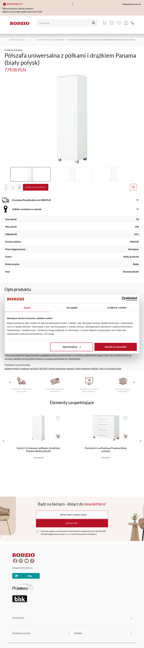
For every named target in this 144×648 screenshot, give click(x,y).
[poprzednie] (3, 441)
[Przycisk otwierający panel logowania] (126, 23)
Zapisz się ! (72, 523)
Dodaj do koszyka (36, 187)
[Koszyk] (104, 23)
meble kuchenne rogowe (61, 368)
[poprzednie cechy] (10, 382)
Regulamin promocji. (131, 4)
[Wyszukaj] (65, 23)
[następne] (141, 441)
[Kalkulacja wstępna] (112, 23)
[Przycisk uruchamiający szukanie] (94, 22)
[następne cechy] (134, 382)
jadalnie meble (11, 368)
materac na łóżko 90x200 (34, 368)
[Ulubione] (119, 23)
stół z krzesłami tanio (110, 368)
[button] (6, 187)
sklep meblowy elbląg (86, 368)
